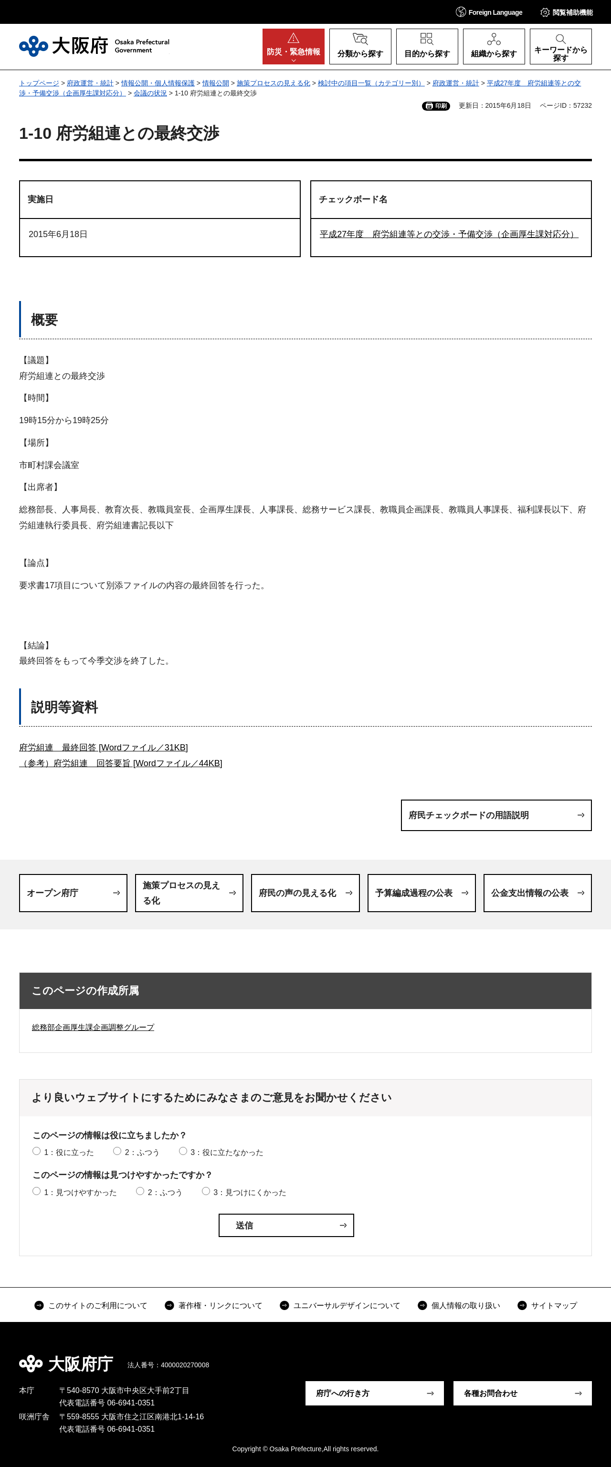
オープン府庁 (52, 893)
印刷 (441, 106)
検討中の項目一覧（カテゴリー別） (371, 83)
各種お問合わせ (490, 1393)
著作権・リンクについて (221, 1305)
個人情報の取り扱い (466, 1305)
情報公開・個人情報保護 (158, 83)
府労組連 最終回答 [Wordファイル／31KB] (103, 747)
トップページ (39, 83)
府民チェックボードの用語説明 (469, 815)
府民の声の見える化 (297, 893)
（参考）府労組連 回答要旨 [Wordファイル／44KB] (120, 763)
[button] (489, 11)
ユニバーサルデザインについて (347, 1305)
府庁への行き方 (342, 1393)
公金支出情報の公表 (530, 893)
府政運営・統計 (90, 83)
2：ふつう (142, 1152)
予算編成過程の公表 (414, 893)
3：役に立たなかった (226, 1152)
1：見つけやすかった (80, 1192)
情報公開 (215, 83)
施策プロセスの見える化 (273, 83)
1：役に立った (69, 1152)
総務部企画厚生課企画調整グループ (93, 1027)
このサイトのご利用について (97, 1305)
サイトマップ (554, 1305)
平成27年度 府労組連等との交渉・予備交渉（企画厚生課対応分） (449, 234)
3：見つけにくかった (249, 1192)
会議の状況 (150, 93)
